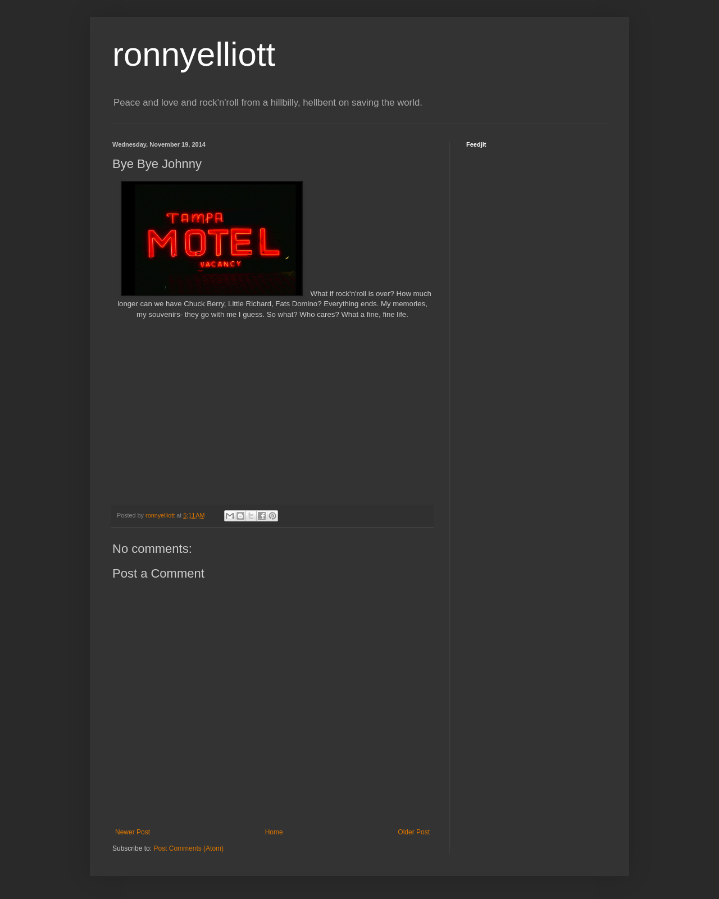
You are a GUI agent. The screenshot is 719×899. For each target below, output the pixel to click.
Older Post (414, 832)
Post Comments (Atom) (188, 848)
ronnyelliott (193, 54)
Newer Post (132, 832)
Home (274, 832)
